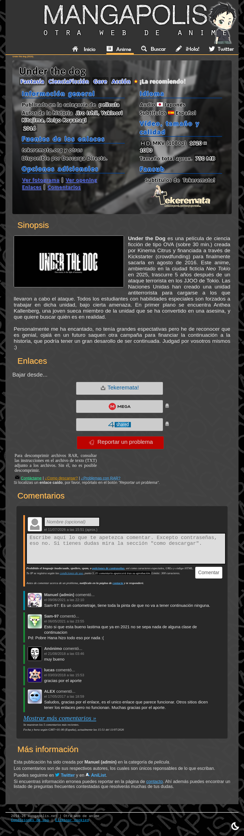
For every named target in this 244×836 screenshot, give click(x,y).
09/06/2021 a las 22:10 (66, 600)
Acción (121, 81)
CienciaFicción (69, 81)
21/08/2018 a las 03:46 (66, 654)
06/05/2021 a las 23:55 (66, 621)
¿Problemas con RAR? (100, 478)
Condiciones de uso (30, 820)
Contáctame (28, 478)
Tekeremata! (119, 387)
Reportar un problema (121, 442)
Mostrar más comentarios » (59, 718)
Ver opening (81, 179)
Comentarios (64, 186)
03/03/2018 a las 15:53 (66, 675)
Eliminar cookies (72, 820)
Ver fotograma (40, 179)
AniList (96, 775)
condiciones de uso (71, 573)
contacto (118, 583)
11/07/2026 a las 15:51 (66, 530)
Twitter (65, 775)
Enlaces (31, 186)
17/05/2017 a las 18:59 (66, 696)
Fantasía (32, 81)
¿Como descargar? (61, 478)
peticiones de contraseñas (108, 568)
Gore (100, 81)
